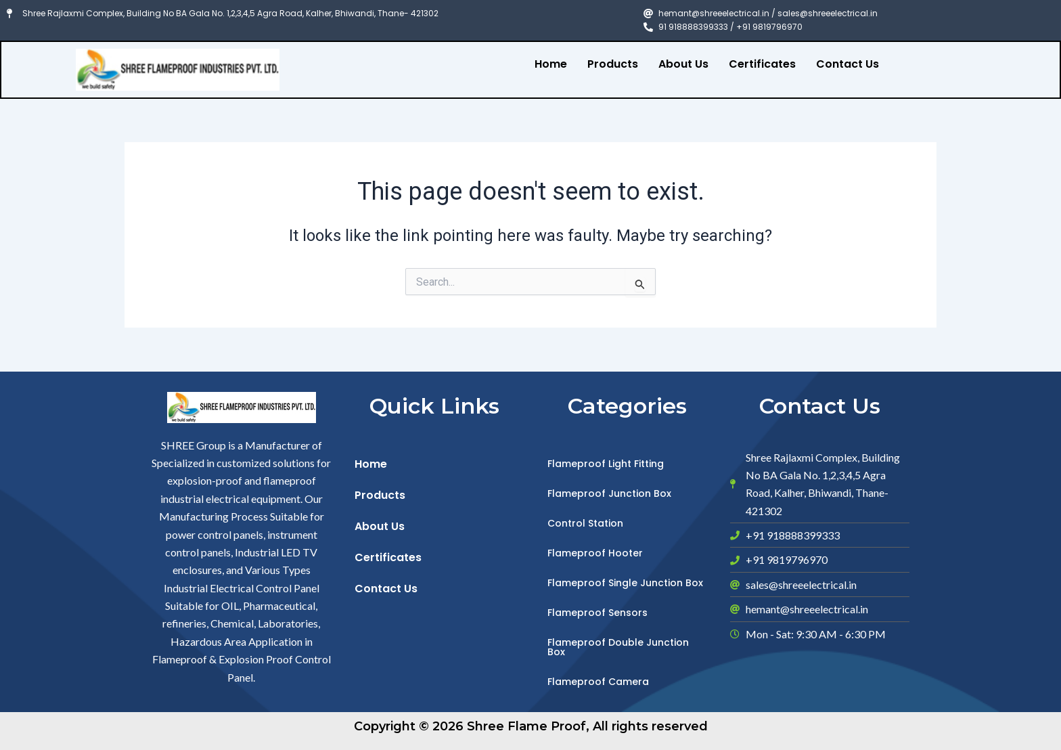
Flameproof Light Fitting (605, 463)
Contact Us (847, 64)
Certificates (762, 64)
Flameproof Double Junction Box (618, 647)
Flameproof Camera (598, 681)
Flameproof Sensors (597, 612)
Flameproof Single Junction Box (625, 583)
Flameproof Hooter (595, 553)
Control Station (585, 523)
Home (551, 64)
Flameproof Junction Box (609, 493)
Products (612, 64)
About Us (683, 64)
